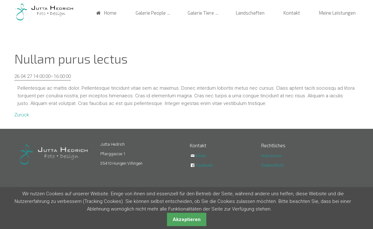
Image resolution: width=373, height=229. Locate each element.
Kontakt (291, 13)
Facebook (204, 165)
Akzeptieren (187, 219)
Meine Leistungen (337, 13)
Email (201, 155)
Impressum (271, 155)
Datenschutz (272, 165)
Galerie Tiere (201, 13)
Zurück (21, 115)
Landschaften (250, 13)
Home (110, 13)
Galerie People (151, 13)
